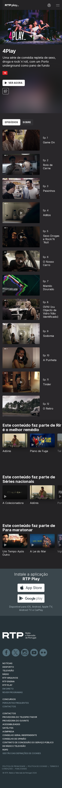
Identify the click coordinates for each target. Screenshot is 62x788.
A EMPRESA (8, 731)
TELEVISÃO (8, 670)
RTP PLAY (7, 685)
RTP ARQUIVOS (10, 678)
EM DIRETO (8, 688)
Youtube (34, 653)
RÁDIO (5, 674)
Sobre (27, 122)
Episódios (11, 122)
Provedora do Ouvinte (15, 720)
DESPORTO (8, 667)
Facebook (6, 653)
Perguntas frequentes (15, 703)
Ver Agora (13, 82)
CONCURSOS (9, 699)
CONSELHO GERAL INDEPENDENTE (19, 735)
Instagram (25, 653)
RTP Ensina (8, 681)
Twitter (16, 653)
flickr (43, 653)
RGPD (5, 749)
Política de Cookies (37, 766)
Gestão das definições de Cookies (21, 753)
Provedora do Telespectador (19, 717)
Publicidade (21, 769)
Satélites (7, 728)
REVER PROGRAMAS (12, 692)
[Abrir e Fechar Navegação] (57, 5)
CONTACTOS (9, 713)
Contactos (9, 706)
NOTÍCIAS (7, 663)
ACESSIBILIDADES (11, 724)
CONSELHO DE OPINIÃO (14, 739)
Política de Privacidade (13, 766)
